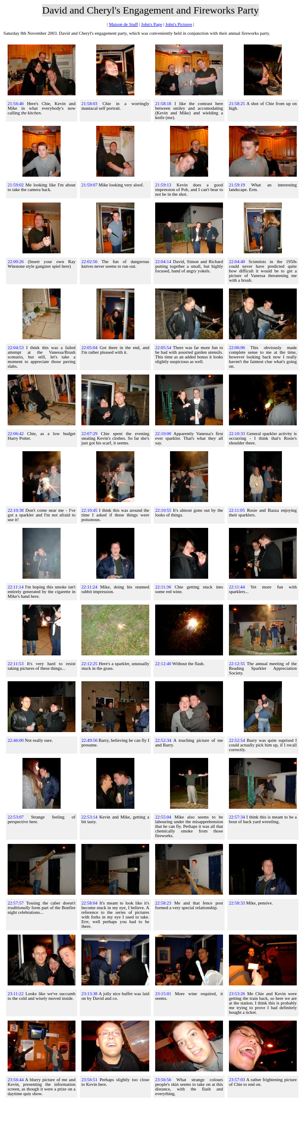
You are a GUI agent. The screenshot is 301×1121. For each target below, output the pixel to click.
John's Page (151, 24)
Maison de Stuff (123, 24)
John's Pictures (178, 24)
